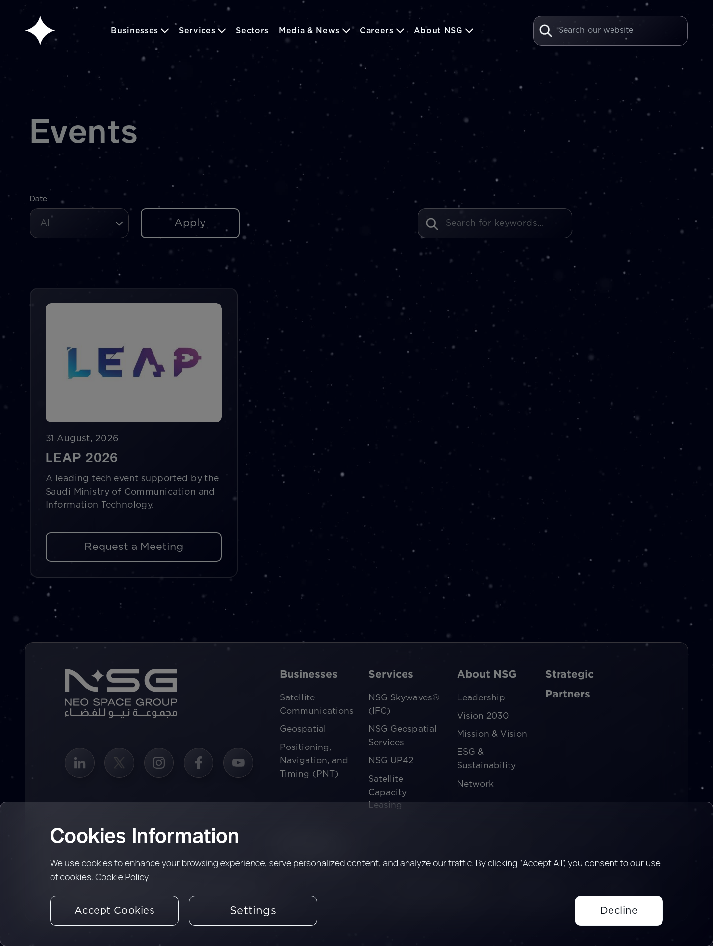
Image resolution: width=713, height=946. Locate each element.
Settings (253, 910)
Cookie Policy (122, 877)
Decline (619, 911)
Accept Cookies (114, 911)
